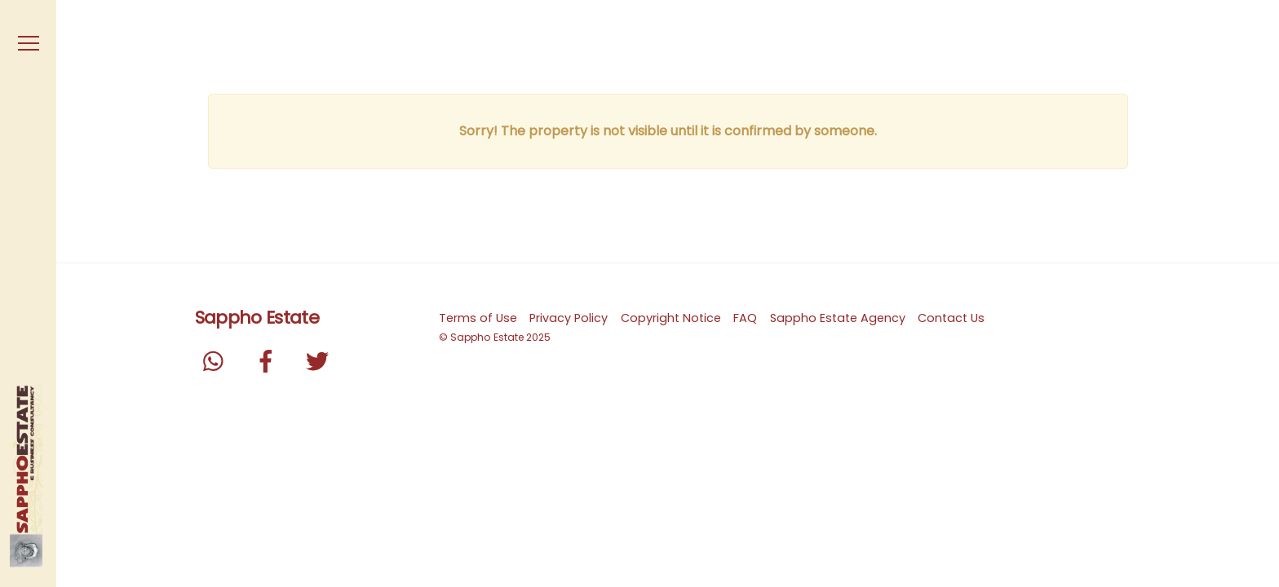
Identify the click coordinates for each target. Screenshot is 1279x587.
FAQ (745, 318)
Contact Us (951, 318)
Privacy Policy (568, 318)
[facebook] (268, 361)
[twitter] (320, 361)
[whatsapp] (217, 361)
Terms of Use (478, 318)
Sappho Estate (487, 337)
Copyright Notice (671, 318)
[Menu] (28, 43)
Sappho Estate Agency (837, 318)
